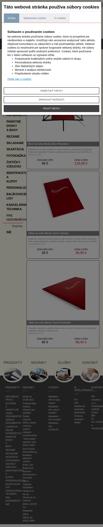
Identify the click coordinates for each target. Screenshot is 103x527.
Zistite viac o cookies (19, 79)
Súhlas (12, 18)
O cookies (60, 18)
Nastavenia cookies (35, 18)
